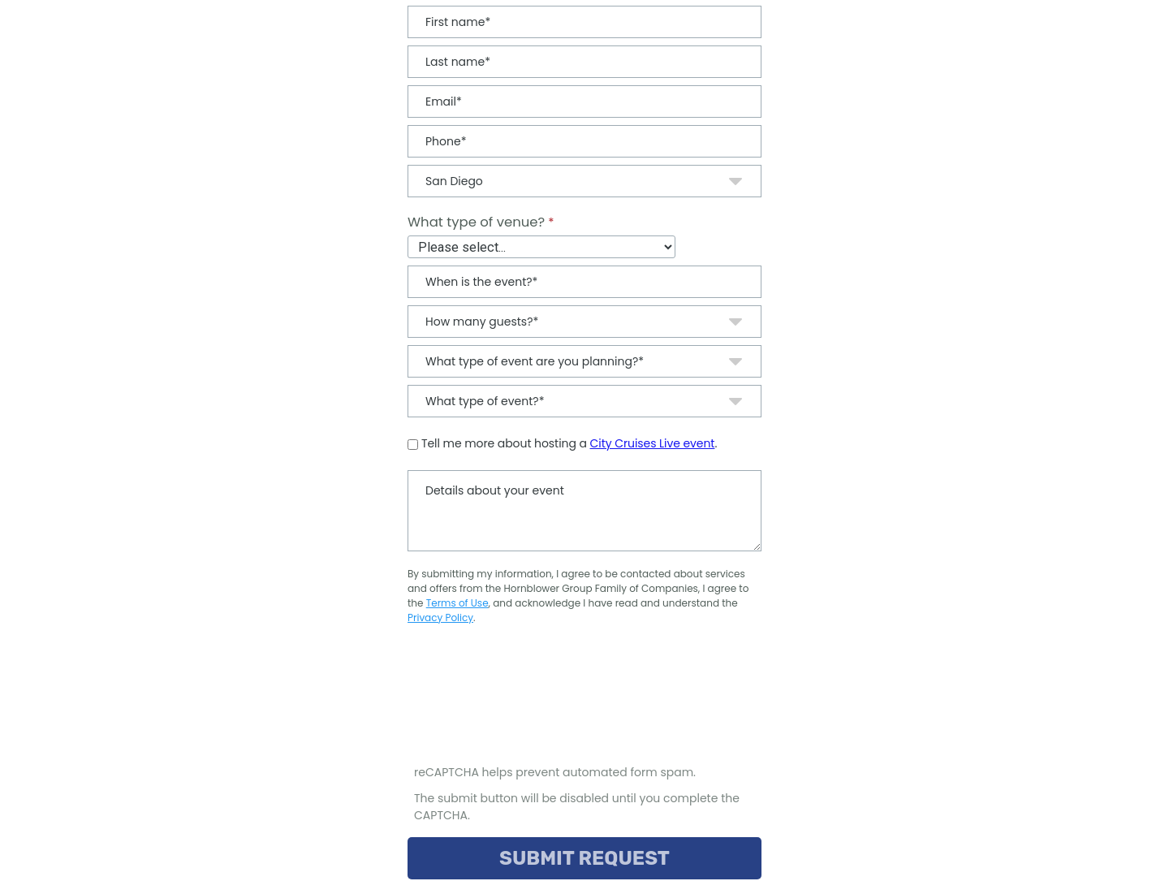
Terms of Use (457, 603)
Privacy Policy (440, 617)
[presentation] (532, 702)
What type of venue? (476, 222)
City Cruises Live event (652, 443)
